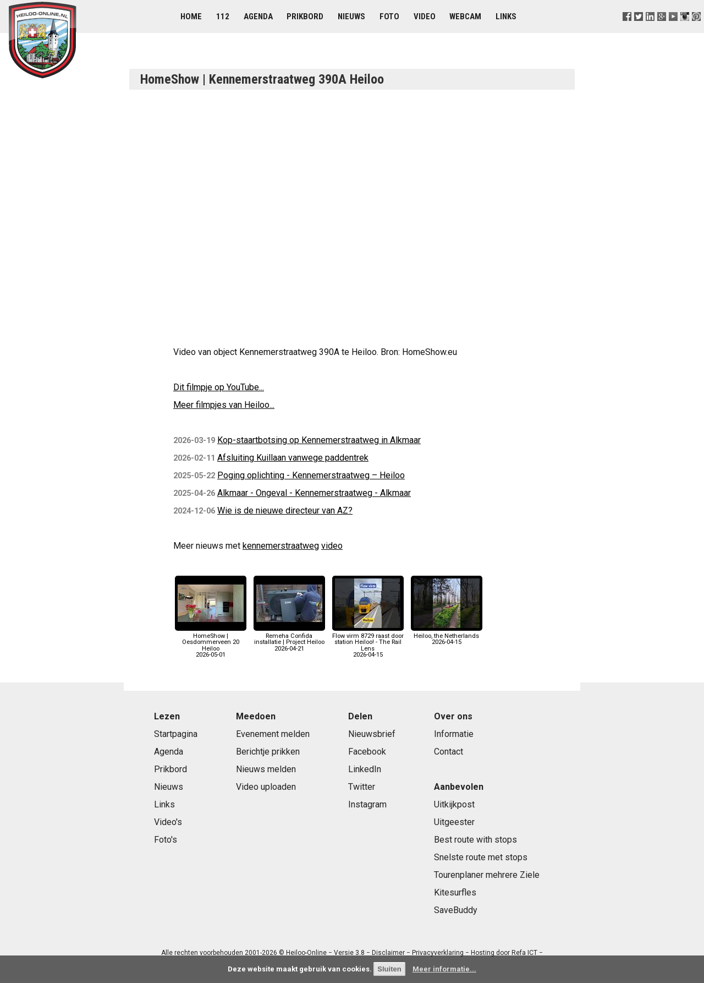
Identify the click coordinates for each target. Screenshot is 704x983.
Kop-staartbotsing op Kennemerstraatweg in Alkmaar (319, 440)
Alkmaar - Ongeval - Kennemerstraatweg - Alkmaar (314, 493)
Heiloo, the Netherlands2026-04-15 (446, 636)
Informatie (454, 734)
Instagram (367, 804)
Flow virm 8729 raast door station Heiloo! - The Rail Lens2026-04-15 (368, 642)
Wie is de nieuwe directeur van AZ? (285, 510)
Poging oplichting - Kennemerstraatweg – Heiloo (311, 475)
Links (506, 16)
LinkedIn (364, 769)
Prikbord (305, 16)
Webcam (465, 16)
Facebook (367, 751)
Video (425, 16)
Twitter (361, 787)
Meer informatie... (444, 969)
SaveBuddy (455, 910)
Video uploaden (266, 787)
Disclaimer (388, 953)
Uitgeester (454, 822)
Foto (389, 16)
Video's (168, 822)
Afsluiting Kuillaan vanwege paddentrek (293, 457)
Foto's (165, 839)
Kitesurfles (455, 892)
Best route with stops (475, 839)
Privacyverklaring (438, 953)
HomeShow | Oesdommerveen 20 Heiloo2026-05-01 (210, 642)
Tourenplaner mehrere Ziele (487, 875)
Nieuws (351, 16)
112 (222, 16)
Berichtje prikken (268, 751)
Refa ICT (524, 953)
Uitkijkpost (454, 804)
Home (191, 16)
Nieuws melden (266, 769)
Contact (448, 751)
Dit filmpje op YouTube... (218, 387)
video (332, 545)
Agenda (258, 16)
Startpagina (175, 734)
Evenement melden (273, 734)
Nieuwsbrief (371, 734)
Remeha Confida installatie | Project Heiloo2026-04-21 (289, 639)
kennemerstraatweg (281, 545)
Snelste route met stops (480, 857)
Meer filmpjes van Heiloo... (223, 405)
